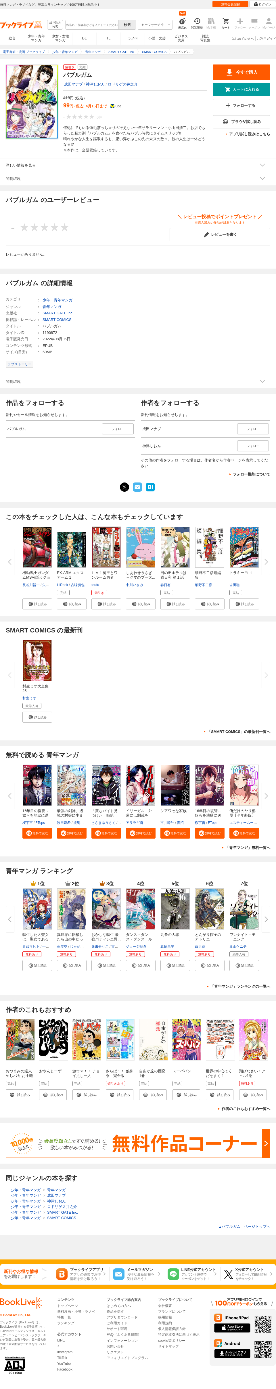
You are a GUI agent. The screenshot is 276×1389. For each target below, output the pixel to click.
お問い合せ (115, 1346)
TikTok (62, 1358)
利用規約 (165, 1323)
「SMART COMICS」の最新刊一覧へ (238, 731)
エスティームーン (243, 823)
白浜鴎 (200, 947)
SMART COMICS (57, 320)
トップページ (67, 1306)
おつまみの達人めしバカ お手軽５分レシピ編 (19, 1075)
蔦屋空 (62, 947)
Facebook (64, 1369)
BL (84, 38)
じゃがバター (80, 947)
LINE (61, 1340)
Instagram (64, 1352)
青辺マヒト (31, 947)
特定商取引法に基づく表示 (179, 1335)
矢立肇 (47, 585)
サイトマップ (168, 1346)
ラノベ (133, 38)
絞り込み (55, 25)
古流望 (116, 947)
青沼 (180, 823)
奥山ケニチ (238, 947)
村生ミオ (29, 698)
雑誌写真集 (205, 38)
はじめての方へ (243, 38)
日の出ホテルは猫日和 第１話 (173, 575)
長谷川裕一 (31, 585)
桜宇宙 (27, 823)
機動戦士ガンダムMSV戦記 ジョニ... (36, 577)
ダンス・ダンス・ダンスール (139, 936)
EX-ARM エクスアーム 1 (70, 575)
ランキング (65, 1323)
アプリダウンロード (122, 1317)
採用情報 (165, 1317)
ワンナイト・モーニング (242, 936)
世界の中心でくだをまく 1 (219, 1073)
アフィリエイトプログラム (127, 1358)
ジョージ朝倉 (136, 947)
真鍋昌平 (167, 947)
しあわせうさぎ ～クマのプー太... (140, 575)
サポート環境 (117, 1329)
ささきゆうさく (103, 823)
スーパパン (181, 1071)
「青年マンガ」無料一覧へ (247, 847)
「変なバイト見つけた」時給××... (104, 815)
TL (108, 38)
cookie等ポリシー (171, 1341)
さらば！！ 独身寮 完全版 (119, 1073)
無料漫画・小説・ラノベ (76, 1312)
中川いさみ (134, 585)
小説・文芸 (157, 38)
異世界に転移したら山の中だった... (70, 939)
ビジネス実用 (181, 38)
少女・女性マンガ (60, 38)
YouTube (64, 1364)
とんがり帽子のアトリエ (208, 936)
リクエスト (115, 1352)
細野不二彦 (203, 585)
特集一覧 (64, 1317)
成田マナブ (73, 84)
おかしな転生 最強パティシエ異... (106, 936)
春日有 (165, 585)
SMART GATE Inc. (58, 313)
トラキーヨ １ (241, 573)
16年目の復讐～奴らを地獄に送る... (35, 815)
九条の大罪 (169, 934)
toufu (95, 585)
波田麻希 (64, 823)
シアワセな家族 (173, 811)
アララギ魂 (134, 823)
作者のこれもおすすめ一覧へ (246, 1109)
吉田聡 (234, 585)
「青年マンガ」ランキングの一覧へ (240, 986)
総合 (12, 38)
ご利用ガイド (266, 38)
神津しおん (95, 84)
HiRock (62, 585)
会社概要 (165, 1306)
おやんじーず (50, 1071)
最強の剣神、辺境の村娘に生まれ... (70, 815)
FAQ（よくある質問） (124, 1335)
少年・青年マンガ (36, 38)
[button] (37, 603)
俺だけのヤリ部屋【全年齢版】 (242, 813)
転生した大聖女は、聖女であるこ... (35, 939)
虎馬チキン (82, 823)
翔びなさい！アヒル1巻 (252, 1073)
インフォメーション (122, 1341)
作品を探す (115, 1312)
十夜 (45, 947)
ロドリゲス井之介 (123, 84)
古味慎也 (78, 585)
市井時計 (167, 823)
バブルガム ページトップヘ (244, 1226)
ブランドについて (172, 1312)
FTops (40, 823)
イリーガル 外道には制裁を (139, 813)
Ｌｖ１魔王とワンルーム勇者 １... (104, 577)
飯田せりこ (100, 947)
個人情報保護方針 (172, 1329)
